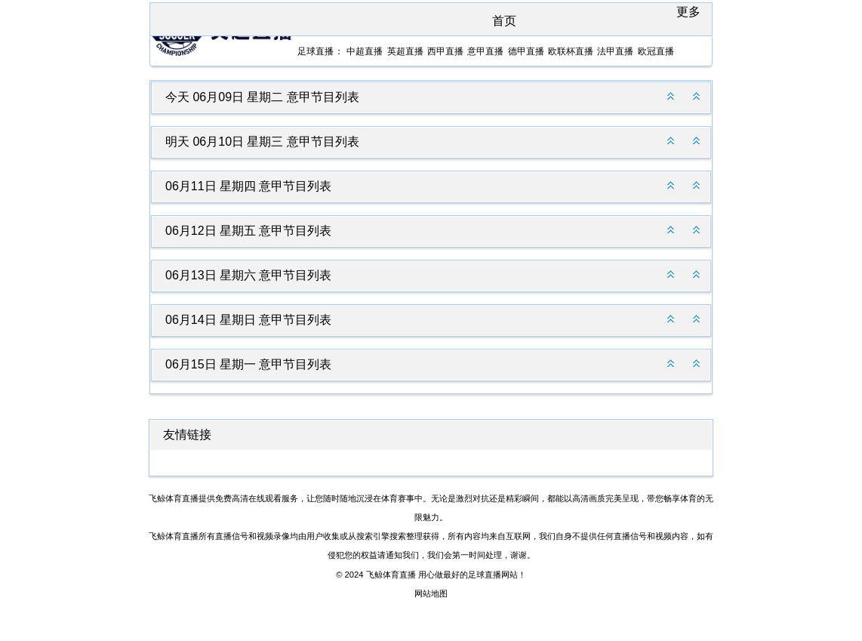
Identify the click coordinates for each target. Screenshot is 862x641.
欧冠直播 (656, 51)
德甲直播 (526, 51)
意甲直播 (485, 51)
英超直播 (405, 51)
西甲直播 (445, 51)
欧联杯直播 (570, 51)
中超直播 (364, 51)
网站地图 (431, 593)
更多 (688, 11)
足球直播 (315, 51)
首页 (504, 20)
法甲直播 (615, 51)
